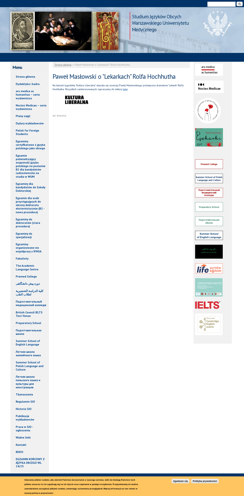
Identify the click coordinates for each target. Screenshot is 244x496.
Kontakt (21, 445)
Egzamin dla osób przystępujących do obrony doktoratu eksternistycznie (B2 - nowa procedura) (30, 205)
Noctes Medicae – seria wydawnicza (31, 107)
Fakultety (22, 258)
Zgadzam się (180, 483)
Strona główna (25, 76)
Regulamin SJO (25, 401)
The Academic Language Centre (27, 267)
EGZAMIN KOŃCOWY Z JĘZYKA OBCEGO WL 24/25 (30, 462)
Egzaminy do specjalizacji (24, 235)
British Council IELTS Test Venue (29, 314)
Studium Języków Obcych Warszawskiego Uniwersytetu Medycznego (160, 16)
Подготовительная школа (28, 332)
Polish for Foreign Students (27, 132)
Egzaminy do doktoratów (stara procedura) (28, 222)
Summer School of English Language (28, 342)
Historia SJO (23, 409)
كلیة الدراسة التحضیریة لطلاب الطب (29, 292)
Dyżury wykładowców (30, 123)
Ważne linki (23, 437)
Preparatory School (28, 323)
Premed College (26, 276)
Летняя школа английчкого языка (28, 353)
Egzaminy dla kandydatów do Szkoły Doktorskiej (30, 187)
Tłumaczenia (24, 394)
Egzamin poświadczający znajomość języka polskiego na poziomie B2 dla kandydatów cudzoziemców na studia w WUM (30, 166)
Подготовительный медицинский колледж (31, 303)
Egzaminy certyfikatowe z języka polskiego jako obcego (30, 144)
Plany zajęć (23, 116)
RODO (19, 452)
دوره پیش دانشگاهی (28, 283)
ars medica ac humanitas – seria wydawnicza (28, 94)
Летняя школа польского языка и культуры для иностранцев (28, 382)
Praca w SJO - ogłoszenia (24, 428)
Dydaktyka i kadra (28, 84)
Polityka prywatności (205, 483)
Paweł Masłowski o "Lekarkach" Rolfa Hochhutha (64, 31)
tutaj (125, 89)
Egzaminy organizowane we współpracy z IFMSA (29, 247)
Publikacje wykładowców (25, 417)
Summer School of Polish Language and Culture (29, 365)
